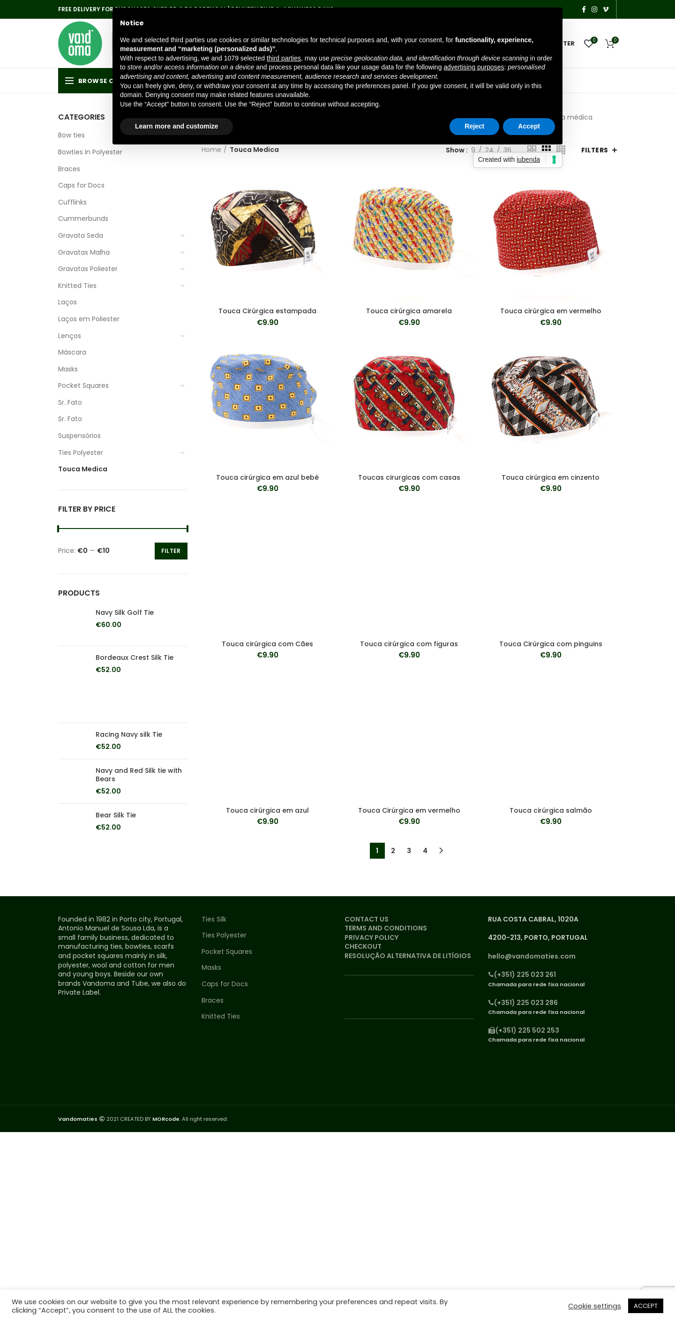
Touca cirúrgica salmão (551, 810)
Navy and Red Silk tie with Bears (139, 774)
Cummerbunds (83, 218)
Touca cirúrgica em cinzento (551, 477)
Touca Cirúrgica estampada (267, 311)
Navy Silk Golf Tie (125, 612)
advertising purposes (473, 67)
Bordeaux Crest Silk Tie (134, 657)
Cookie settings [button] (594, 1306)
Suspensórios (79, 435)
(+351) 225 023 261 (522, 974)
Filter (171, 551)
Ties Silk (214, 919)
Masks (68, 369)
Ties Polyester (80, 452)
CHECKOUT (363, 946)
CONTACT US (367, 919)
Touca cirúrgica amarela (409, 311)
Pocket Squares (83, 385)
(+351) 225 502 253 (523, 1030)
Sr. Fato (70, 402)
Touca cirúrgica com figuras (409, 644)
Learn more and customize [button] (176, 126)
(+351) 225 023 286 (523, 1002)
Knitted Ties (77, 285)
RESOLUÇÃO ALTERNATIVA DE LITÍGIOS (408, 955)
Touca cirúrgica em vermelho (550, 311)
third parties (284, 58)
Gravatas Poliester (88, 268)
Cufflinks (72, 202)
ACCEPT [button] (646, 1305)
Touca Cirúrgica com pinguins (550, 644)
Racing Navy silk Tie (129, 734)
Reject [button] (474, 126)
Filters (594, 150)
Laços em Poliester (89, 319)
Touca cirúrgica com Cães (267, 644)
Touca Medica (82, 469)
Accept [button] (529, 126)
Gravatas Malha (84, 252)
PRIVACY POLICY (371, 937)
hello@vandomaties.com (532, 956)
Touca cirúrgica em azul (267, 810)
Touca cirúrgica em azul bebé (267, 477)
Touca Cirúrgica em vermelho (409, 810)
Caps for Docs (81, 185)
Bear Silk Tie (116, 815)
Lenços (69, 335)
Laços (67, 302)
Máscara (72, 352)
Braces (69, 169)
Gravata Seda (80, 235)
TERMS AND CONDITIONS (386, 928)
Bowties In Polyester (90, 152)
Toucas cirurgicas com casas (409, 477)
